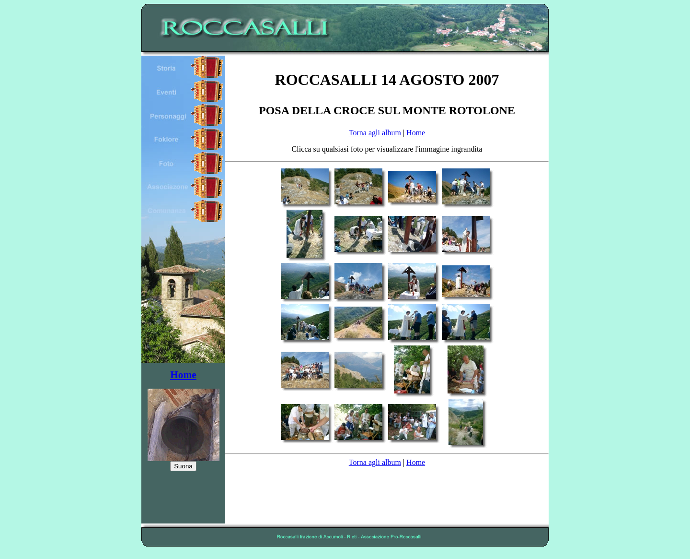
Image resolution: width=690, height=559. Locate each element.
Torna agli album (375, 133)
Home (183, 375)
